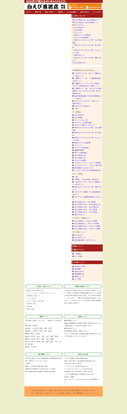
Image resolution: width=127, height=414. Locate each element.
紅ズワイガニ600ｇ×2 (83, 108)
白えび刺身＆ (87, 233)
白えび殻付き (79, 27)
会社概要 (78, 286)
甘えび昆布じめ (80, 160)
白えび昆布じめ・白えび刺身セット (87, 20)
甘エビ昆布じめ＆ (87, 219)
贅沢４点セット (80, 227)
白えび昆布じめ (80, 63)
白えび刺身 (78, 30)
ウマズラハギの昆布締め (84, 125)
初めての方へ (49, 12)
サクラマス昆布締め (82, 37)
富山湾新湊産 (86, 257)
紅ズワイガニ (79, 25)
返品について (80, 294)
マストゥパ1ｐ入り (82, 122)
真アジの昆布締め (81, 155)
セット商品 (79, 273)
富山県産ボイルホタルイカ (85, 175)
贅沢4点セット (80, 55)
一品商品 (78, 271)
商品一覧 (38, 12)
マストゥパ (78, 32)
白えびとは (79, 252)
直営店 (60, 12)
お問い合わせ (84, 12)
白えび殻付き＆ (86, 212)
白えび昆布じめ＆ (87, 222)
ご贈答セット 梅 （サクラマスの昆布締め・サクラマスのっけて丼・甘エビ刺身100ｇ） (87, 93)
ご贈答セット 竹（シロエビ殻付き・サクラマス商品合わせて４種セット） (86, 85)
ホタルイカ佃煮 (80, 163)
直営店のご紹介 (80, 284)
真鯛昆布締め (80, 152)
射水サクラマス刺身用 (82, 35)
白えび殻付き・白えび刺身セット (87, 22)
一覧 (76, 111)
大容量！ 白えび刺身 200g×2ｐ (88, 189)
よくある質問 (71, 12)
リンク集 (78, 296)
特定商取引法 (80, 291)
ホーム (28, 12)
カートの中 (97, 12)
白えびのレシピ (80, 255)
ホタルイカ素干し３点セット (86, 127)
